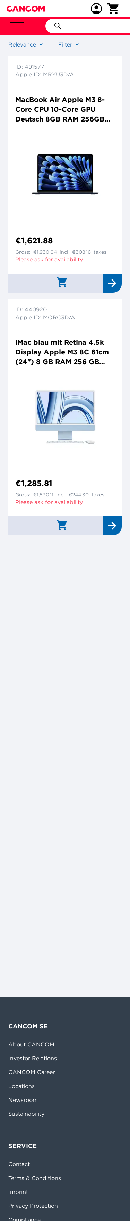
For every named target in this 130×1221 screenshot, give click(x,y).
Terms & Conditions (34, 1177)
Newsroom (23, 1099)
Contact (19, 1164)
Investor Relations (32, 1058)
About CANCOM (31, 1044)
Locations (21, 1085)
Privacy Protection (33, 1205)
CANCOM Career (31, 1072)
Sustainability (26, 1113)
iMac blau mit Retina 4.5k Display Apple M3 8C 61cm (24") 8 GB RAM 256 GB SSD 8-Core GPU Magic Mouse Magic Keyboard (62, 352)
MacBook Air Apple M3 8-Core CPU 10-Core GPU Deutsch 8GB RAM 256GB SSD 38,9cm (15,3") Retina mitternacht (61, 109)
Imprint (18, 1191)
